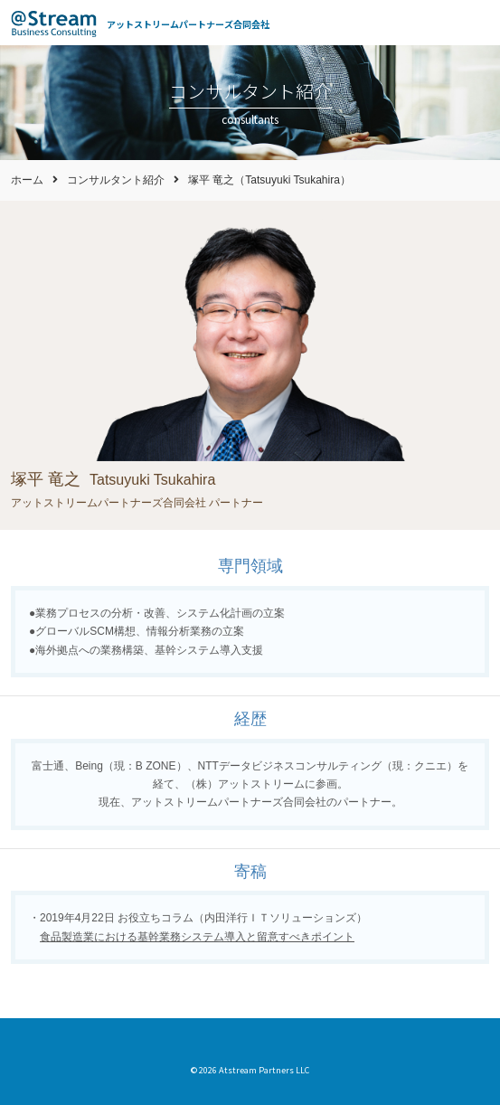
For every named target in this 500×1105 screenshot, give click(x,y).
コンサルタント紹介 (116, 180)
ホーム (27, 180)
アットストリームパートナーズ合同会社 (188, 24)
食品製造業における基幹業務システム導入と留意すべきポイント (197, 936)
